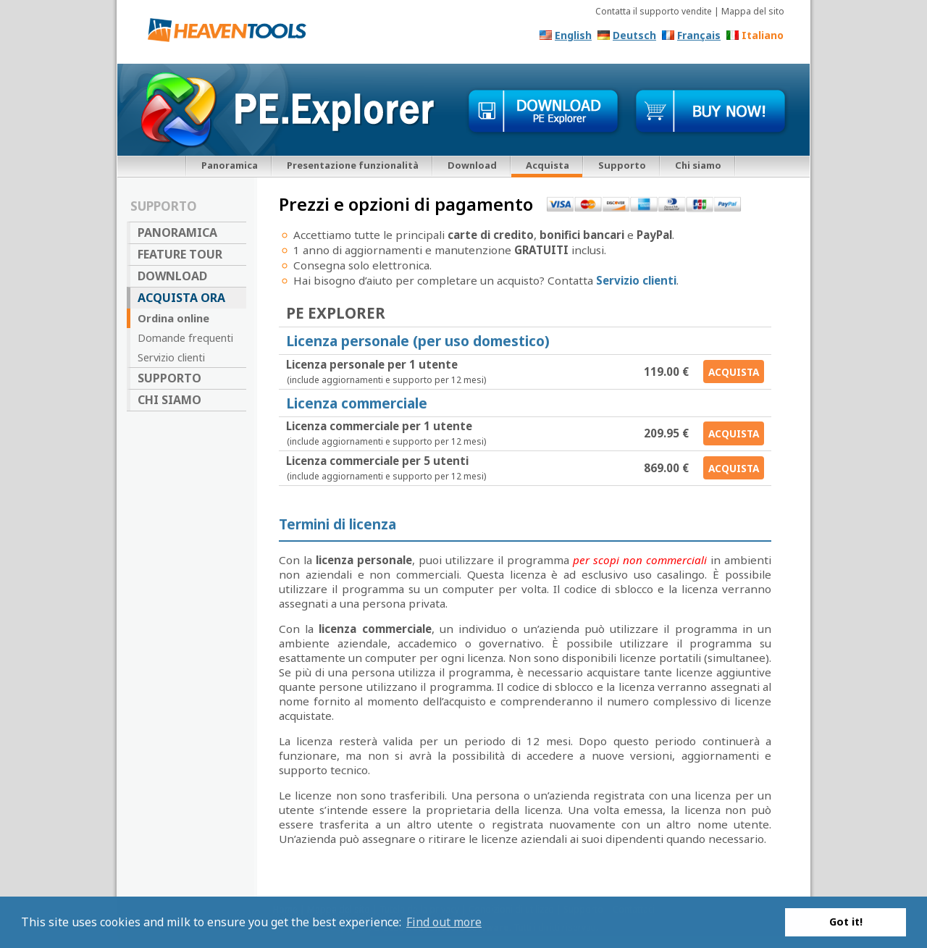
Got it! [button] (846, 921)
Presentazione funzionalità (353, 165)
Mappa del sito (752, 11)
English (573, 35)
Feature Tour (180, 254)
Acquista (733, 372)
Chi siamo (698, 165)
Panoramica (229, 165)
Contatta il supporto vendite (653, 11)
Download (472, 165)
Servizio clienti (171, 357)
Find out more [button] (444, 922)
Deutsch (634, 35)
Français (699, 35)
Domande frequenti (185, 337)
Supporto (622, 165)
